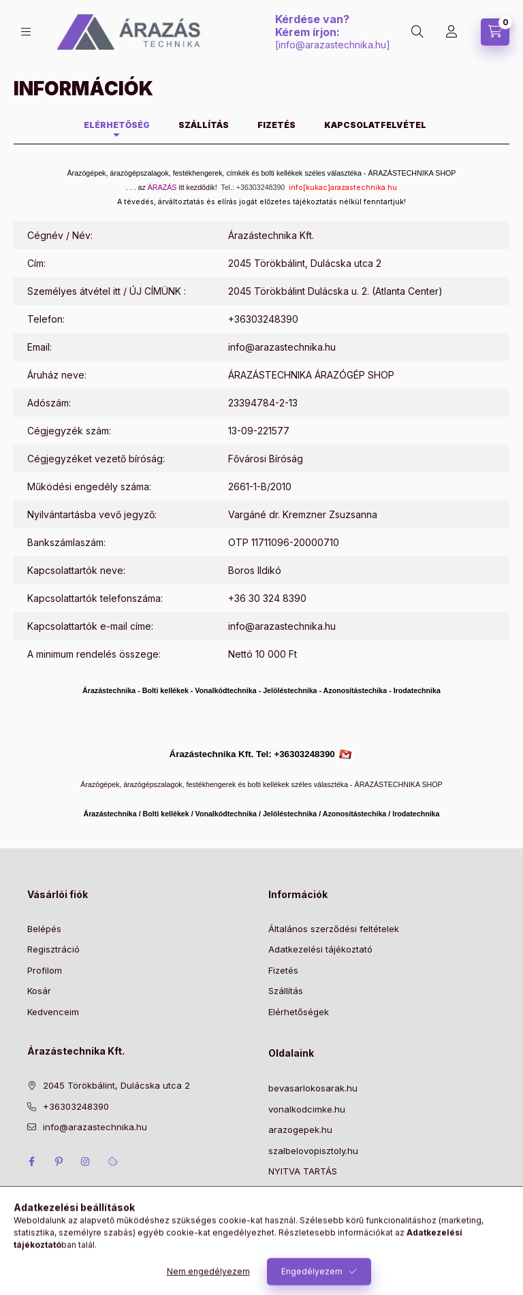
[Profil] (451, 32)
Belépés (44, 928)
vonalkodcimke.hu (306, 1109)
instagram (85, 1161)
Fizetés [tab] (276, 125)
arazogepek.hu (300, 1129)
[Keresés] (417, 32)
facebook (31, 1161)
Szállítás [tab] (203, 125)
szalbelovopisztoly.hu (313, 1150)
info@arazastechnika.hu (332, 44)
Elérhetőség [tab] (117, 125)
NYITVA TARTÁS (302, 1171)
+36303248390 (263, 319)
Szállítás (285, 990)
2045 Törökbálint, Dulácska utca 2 (116, 1085)
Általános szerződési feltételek (333, 928)
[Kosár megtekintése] (495, 32)
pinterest (58, 1161)
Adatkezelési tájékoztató (320, 949)
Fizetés (283, 970)
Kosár (39, 990)
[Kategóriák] (26, 31)
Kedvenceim (53, 1011)
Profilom (44, 970)
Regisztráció (53, 949)
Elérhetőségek (298, 1011)
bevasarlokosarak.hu (313, 1088)
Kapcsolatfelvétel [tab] (375, 125)
